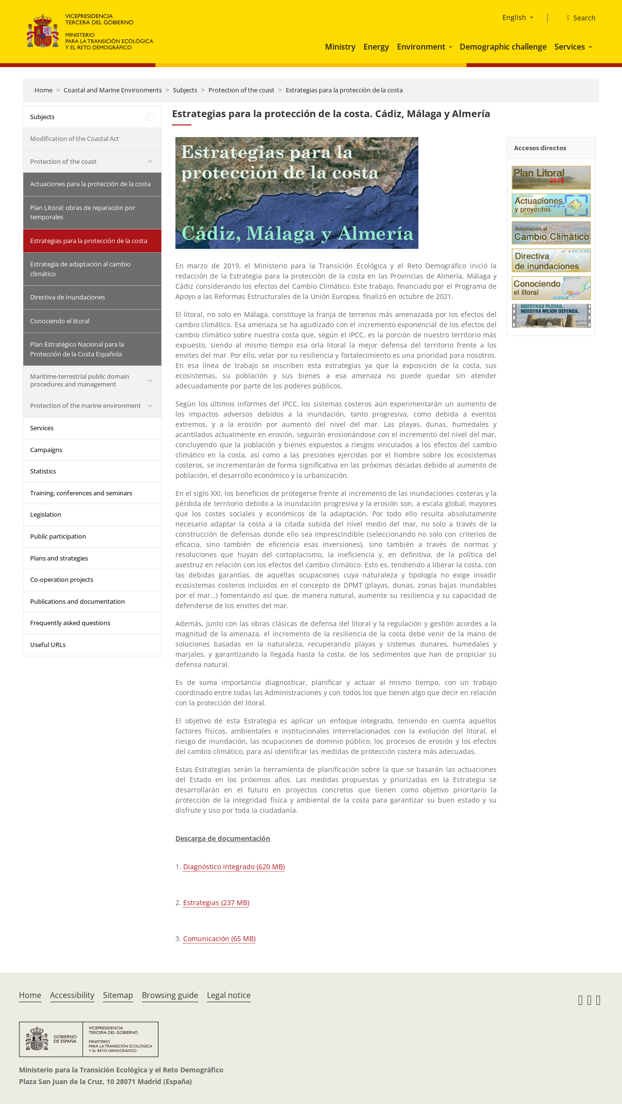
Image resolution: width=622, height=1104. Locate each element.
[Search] (577, 18)
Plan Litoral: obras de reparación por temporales (82, 212)
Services (569, 46)
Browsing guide (170, 995)
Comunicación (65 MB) (219, 938)
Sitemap (118, 995)
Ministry (340, 46)
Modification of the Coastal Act (74, 138)
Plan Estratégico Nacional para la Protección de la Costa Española (77, 349)
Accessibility (72, 995)
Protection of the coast (241, 90)
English (514, 17)
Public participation (58, 536)
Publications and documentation (77, 601)
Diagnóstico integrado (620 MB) (234, 866)
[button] (451, 46)
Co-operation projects (61, 579)
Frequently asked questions (70, 622)
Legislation (45, 514)
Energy (376, 46)
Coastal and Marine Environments (113, 90)
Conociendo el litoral (59, 320)
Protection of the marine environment (85, 405)
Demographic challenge (503, 46)
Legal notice (229, 995)
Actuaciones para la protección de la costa (90, 183)
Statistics (43, 471)
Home (43, 90)
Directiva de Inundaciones (67, 297)
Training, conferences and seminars (81, 493)
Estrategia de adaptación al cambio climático (80, 269)
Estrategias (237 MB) (216, 902)
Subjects (185, 90)
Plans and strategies (59, 558)
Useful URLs (48, 644)
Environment (421, 46)
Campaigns (46, 449)
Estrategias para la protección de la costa (344, 90)
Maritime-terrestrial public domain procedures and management (79, 380)
